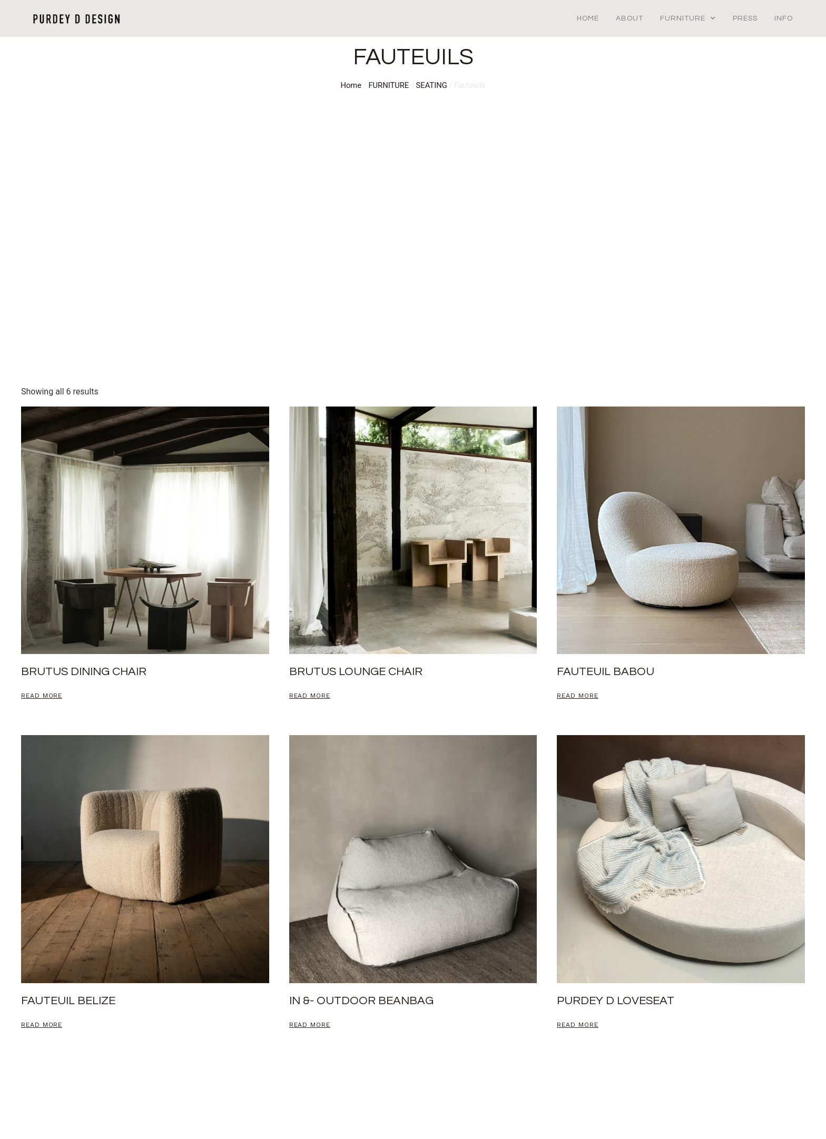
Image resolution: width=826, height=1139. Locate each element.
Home (588, 18)
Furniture (688, 18)
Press (745, 18)
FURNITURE (388, 85)
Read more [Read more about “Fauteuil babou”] (577, 696)
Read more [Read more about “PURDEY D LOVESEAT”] (577, 1025)
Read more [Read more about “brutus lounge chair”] (309, 696)
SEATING (431, 85)
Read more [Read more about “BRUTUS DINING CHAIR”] (41, 696)
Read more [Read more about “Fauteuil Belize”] (41, 1025)
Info (783, 18)
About (629, 18)
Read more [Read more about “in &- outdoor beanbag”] (309, 1025)
